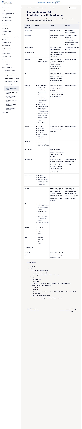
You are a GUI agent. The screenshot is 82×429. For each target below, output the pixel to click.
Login (53, 2)
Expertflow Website (41, 2)
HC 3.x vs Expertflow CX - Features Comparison (10, 14)
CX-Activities (6, 28)
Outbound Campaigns (8, 67)
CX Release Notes (7, 7)
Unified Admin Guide (7, 56)
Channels (5, 25)
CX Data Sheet (6, 10)
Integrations (6, 61)
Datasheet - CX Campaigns (10, 70)
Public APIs (49, 2)
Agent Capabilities (7, 45)
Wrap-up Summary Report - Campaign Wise (11, 105)
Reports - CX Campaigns (9, 84)
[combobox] (70, 2)
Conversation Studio (7, 17)
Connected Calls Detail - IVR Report (11, 101)
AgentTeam (6, 23)
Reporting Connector (7, 42)
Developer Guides (7, 53)
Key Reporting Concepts (8, 39)
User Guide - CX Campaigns (10, 73)
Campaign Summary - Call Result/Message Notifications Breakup (11, 88)
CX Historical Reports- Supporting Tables (11, 36)
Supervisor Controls (7, 48)
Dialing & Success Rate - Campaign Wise (10, 109)
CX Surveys (6, 112)
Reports (5, 34)
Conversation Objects (8, 20)
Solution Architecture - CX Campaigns (12, 78)
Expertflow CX (33, 7)
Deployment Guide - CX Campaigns (11, 81)
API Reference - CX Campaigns (10, 75)
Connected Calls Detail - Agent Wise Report (11, 93)
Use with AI (72, 7)
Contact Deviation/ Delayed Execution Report (11, 97)
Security (5, 59)
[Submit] (63, 3)
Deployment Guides (7, 50)
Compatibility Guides (7, 64)
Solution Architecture (7, 31)
